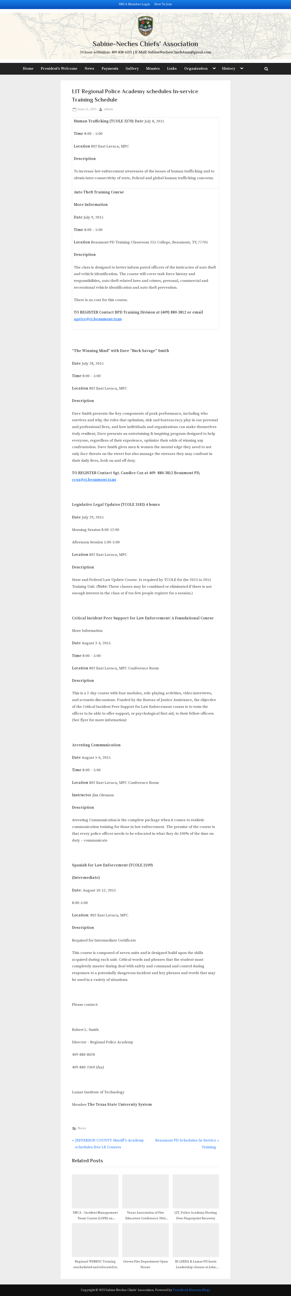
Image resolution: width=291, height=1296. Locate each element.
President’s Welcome (59, 68)
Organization (196, 68)
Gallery (132, 68)
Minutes (153, 68)
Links (172, 68)
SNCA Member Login (134, 4)
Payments (110, 68)
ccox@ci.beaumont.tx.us (94, 479)
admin (108, 109)
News (89, 68)
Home (28, 68)
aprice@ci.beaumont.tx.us (98, 319)
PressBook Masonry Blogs (191, 1290)
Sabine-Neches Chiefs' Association (145, 44)
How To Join (163, 4)
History (228, 68)
